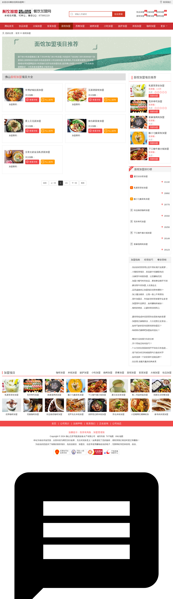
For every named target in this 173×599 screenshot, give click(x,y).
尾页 (82, 183)
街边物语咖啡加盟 (142, 210)
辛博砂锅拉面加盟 (34, 90)
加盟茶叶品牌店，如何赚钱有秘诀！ (148, 303)
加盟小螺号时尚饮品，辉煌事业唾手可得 (150, 281)
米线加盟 (136, 26)
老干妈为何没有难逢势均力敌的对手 (148, 352)
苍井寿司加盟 (155, 101)
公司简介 (64, 423)
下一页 (74, 183)
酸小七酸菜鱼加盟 (158, 133)
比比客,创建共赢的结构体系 (144, 361)
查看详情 (33, 100)
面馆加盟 (140, 16)
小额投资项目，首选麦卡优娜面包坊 (148, 272)
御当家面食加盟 (96, 121)
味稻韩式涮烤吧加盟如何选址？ (146, 330)
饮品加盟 (140, 12)
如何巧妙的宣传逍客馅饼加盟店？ (147, 326)
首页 (17, 33)
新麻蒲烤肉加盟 (156, 117)
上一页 (53, 183)
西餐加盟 (150, 16)
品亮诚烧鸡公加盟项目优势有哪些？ (148, 290)
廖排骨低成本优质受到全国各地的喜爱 (149, 317)
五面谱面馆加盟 (96, 90)
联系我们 (90, 423)
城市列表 (101, 436)
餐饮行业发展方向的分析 (143, 339)
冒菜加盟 (160, 12)
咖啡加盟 (151, 26)
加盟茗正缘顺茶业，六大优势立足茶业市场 (151, 321)
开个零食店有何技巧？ (142, 343)
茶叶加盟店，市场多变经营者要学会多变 (150, 299)
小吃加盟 (108, 26)
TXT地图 (109, 436)
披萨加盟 (122, 26)
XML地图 (119, 436)
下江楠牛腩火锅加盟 (159, 149)
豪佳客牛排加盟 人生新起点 (144, 285)
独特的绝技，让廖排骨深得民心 (146, 308)
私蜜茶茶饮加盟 (156, 85)
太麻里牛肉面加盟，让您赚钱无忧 (147, 276)
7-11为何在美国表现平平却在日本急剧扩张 (151, 348)
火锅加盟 (150, 12)
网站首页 (9, 26)
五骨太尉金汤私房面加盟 (37, 152)
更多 (163, 26)
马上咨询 (49, 100)
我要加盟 (154, 96)
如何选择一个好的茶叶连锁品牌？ (147, 357)
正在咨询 (103, 423)
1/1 (66, 183)
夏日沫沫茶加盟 (141, 176)
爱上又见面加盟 (33, 121)
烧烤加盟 (160, 16)
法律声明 (77, 423)
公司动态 (116, 423)
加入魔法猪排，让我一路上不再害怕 (148, 294)
